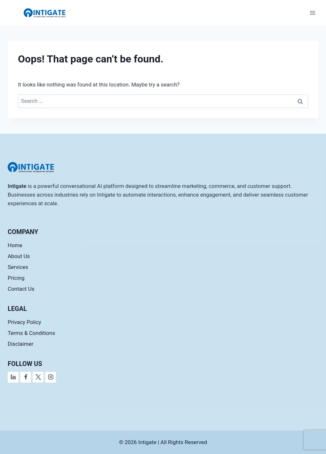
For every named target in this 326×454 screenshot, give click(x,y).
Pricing (16, 278)
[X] (38, 377)
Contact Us (21, 289)
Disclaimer (20, 344)
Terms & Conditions (31, 333)
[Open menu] (312, 13)
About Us (19, 256)
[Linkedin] (13, 377)
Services (18, 267)
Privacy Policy (24, 322)
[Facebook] (25, 377)
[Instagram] (50, 377)
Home (15, 245)
